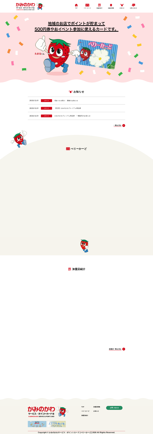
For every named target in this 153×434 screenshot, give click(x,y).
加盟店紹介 (99, 8)
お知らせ (122, 8)
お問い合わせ (133, 8)
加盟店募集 (111, 8)
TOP (76, 8)
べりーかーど (87, 8)
